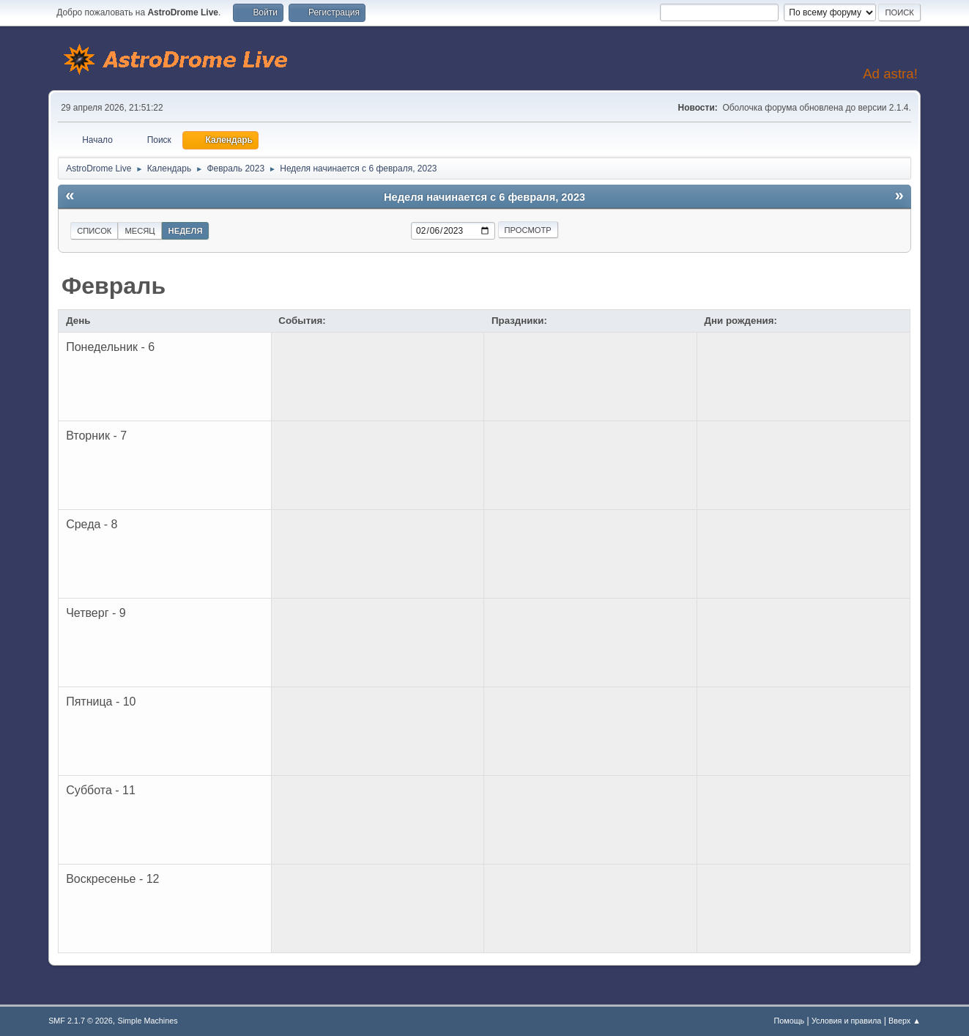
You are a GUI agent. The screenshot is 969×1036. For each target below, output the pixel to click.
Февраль (114, 286)
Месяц (140, 230)
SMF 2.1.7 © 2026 (80, 1020)
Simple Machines (147, 1020)
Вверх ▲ (904, 1020)
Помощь (789, 1020)
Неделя (185, 230)
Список (94, 230)
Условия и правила (846, 1020)
